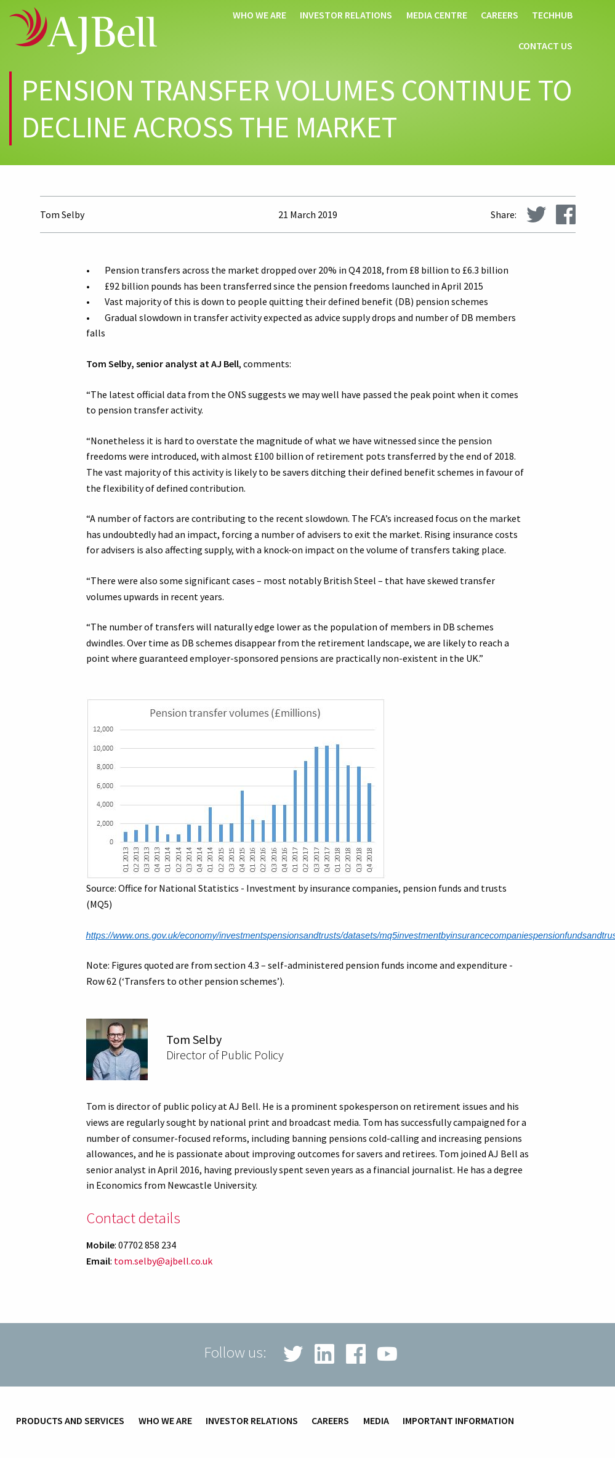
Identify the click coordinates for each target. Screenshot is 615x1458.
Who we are (259, 15)
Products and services (70, 1421)
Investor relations (346, 15)
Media (376, 1421)
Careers (499, 15)
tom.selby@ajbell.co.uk (163, 1261)
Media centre (436, 15)
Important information (458, 1421)
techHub (552, 15)
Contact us (545, 46)
